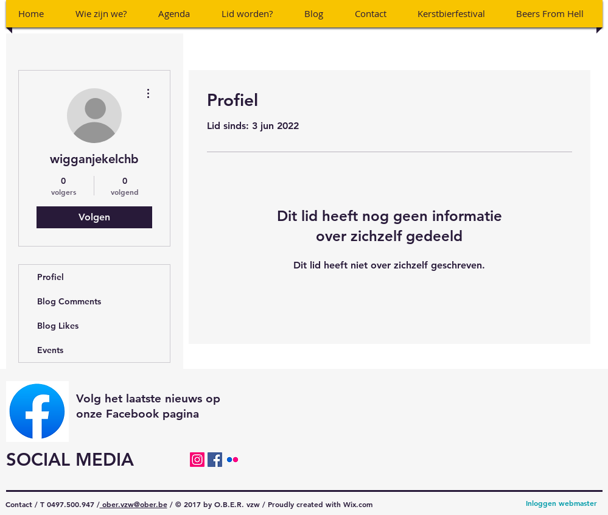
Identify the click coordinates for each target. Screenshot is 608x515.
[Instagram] (197, 459)
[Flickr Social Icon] (232, 459)
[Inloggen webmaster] (561, 503)
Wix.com (357, 504)
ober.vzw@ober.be (133, 504)
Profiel (50, 277)
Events (50, 350)
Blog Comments (69, 301)
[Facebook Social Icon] (215, 459)
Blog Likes (58, 325)
